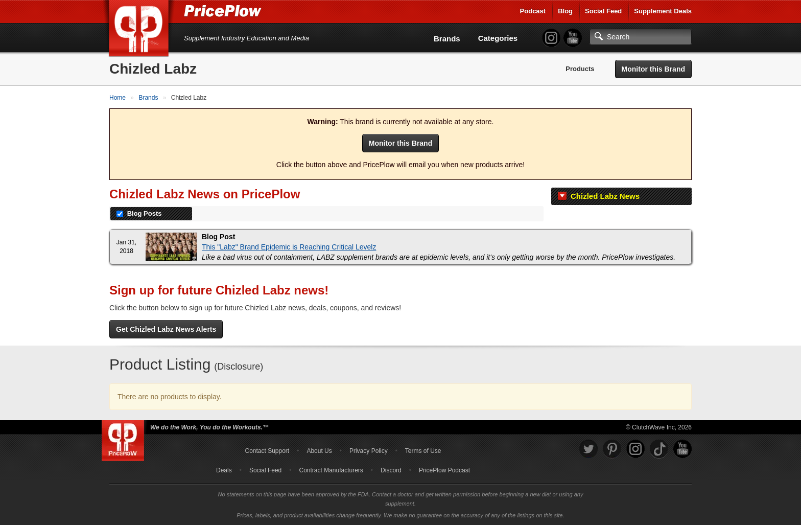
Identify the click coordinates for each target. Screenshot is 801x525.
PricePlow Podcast (444, 470)
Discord (391, 470)
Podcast (533, 11)
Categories (498, 38)
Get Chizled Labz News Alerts (166, 329)
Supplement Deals (663, 11)
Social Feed (603, 11)
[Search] (641, 37)
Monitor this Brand (653, 69)
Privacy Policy (368, 450)
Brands (447, 38)
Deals (224, 470)
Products (580, 69)
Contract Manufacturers (331, 470)
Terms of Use (423, 450)
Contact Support (267, 450)
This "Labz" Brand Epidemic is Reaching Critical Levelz (289, 247)
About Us (319, 450)
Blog (565, 11)
